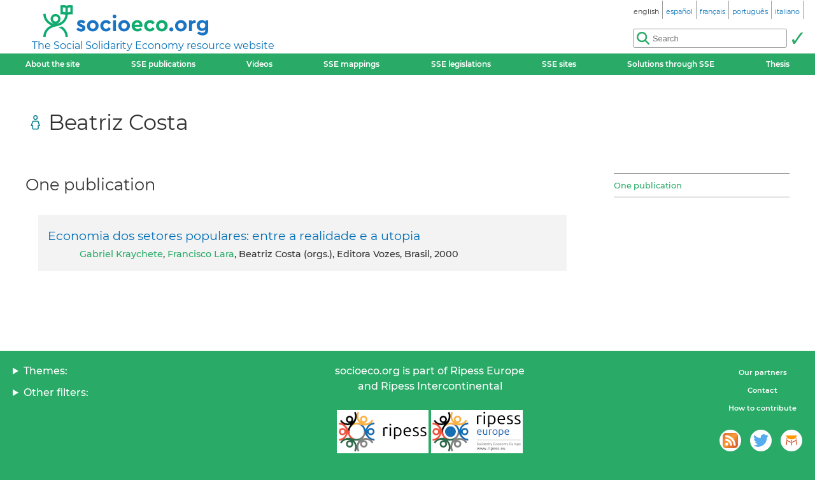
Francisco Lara (200, 254)
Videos (259, 64)
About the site (52, 64)
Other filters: (56, 392)
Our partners (763, 372)
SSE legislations (461, 64)
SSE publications (163, 64)
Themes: (45, 371)
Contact (762, 390)
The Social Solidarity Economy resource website (153, 45)
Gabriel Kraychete (121, 254)
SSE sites (559, 64)
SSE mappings (351, 64)
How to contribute (762, 408)
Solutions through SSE (670, 64)
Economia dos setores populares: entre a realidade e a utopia (234, 235)
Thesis (778, 64)
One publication (648, 185)
